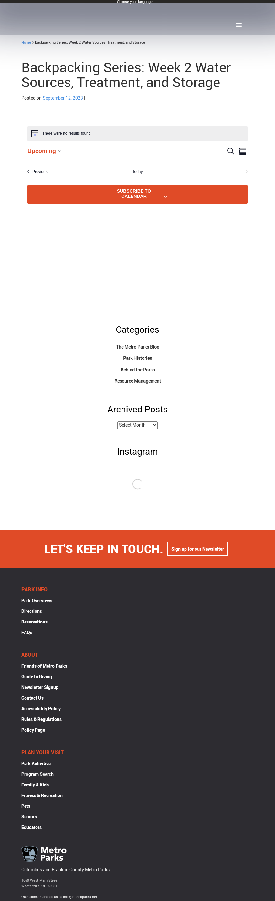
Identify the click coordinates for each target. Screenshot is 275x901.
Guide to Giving (36, 677)
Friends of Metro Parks (44, 666)
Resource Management (137, 381)
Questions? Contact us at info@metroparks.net (59, 897)
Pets (25, 807)
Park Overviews (36, 601)
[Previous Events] (37, 172)
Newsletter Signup (39, 688)
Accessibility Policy (41, 709)
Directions (31, 612)
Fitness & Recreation (42, 796)
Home (26, 42)
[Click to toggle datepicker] (44, 151)
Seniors (29, 817)
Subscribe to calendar (134, 193)
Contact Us (32, 698)
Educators (31, 828)
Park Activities (36, 764)
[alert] (137, 133)
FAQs (26, 633)
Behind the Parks (138, 370)
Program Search (37, 775)
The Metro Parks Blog (137, 347)
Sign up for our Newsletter (197, 549)
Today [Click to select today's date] (137, 171)
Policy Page (33, 730)
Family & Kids (35, 785)
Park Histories (137, 358)
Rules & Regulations (41, 720)
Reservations (34, 622)
